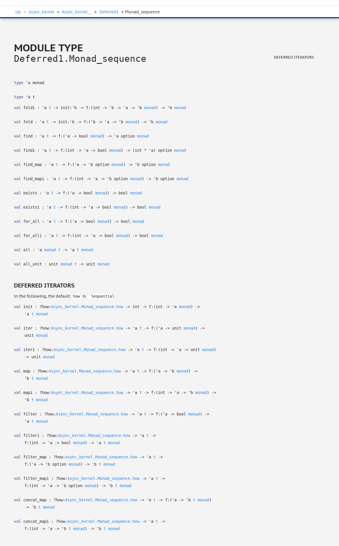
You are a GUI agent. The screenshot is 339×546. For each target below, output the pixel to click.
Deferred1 (109, 12)
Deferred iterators (294, 57)
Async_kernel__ (77, 12)
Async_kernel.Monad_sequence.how (87, 306)
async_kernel (41, 12)
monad (150, 107)
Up (18, 12)
